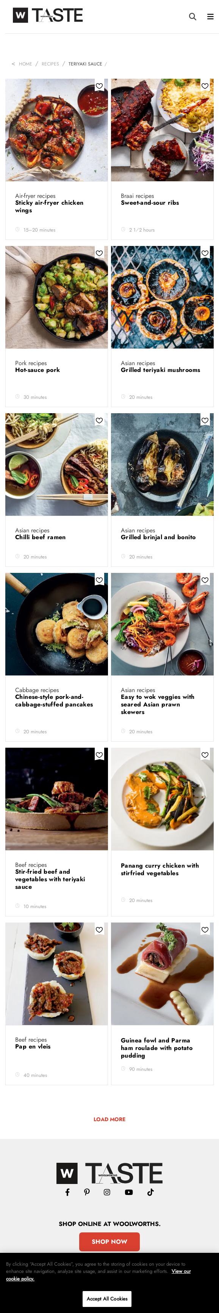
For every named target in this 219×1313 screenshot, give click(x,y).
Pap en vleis (34, 1046)
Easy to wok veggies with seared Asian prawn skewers (158, 704)
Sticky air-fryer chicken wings (49, 206)
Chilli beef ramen (41, 537)
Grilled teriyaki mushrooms (160, 370)
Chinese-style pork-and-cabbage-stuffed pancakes (55, 700)
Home (25, 64)
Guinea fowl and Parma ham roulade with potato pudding (156, 1048)
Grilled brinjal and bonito (159, 537)
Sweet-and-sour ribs (151, 202)
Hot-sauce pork (38, 370)
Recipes (50, 64)
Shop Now (109, 1241)
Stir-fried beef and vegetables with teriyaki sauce (50, 879)
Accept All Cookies (107, 1298)
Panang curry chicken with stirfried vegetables (160, 869)
